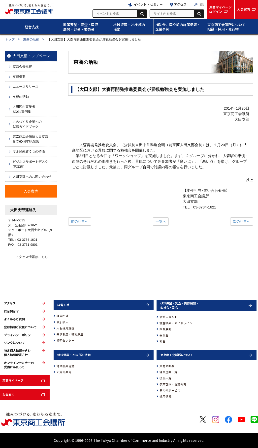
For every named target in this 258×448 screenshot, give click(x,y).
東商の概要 (167, 366)
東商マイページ (12, 380)
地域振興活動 (65, 366)
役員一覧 (165, 378)
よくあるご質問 (14, 319)
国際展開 (165, 329)
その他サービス (170, 390)
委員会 (164, 335)
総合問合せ (11, 311)
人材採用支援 (65, 328)
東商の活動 (31, 39)
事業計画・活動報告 (173, 384)
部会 (162, 341)
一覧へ (161, 221)
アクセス (10, 303)
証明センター (65, 340)
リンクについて (14, 343)
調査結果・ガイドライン (176, 323)
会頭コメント (168, 317)
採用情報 (165, 396)
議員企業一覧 (168, 372)
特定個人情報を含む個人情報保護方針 (17, 353)
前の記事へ (79, 221)
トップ (10, 39)
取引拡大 (62, 322)
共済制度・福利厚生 (70, 334)
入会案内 (8, 394)
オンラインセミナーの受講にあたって (19, 365)
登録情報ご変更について (20, 327)
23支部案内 (64, 372)
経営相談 (62, 316)
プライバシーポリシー (19, 335)
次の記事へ (241, 221)
